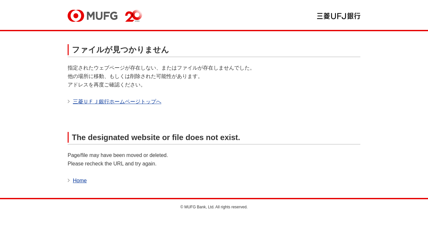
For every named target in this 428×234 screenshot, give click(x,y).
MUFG (92, 16)
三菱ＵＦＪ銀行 (338, 16)
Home (80, 180)
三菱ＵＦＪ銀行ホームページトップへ (117, 101)
